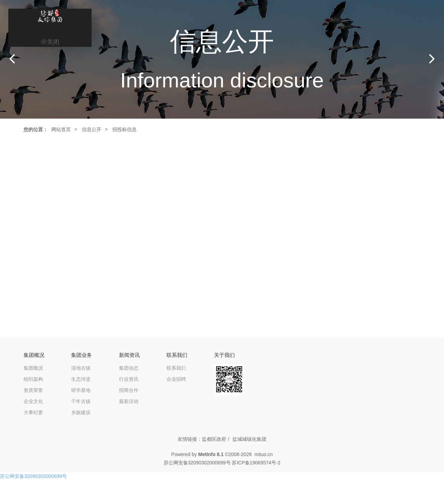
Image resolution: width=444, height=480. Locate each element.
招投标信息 (124, 129)
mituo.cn (263, 454)
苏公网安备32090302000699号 (33, 476)
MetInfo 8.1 (210, 454)
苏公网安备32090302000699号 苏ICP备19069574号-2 (222, 462)
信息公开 (91, 129)
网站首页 (61, 129)
